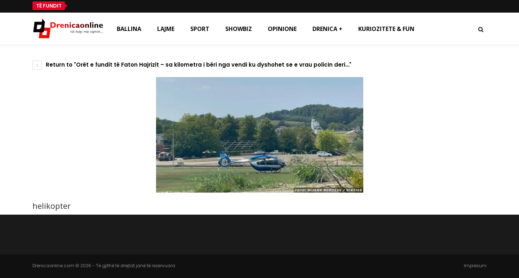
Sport (199, 29)
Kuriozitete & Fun (386, 29)
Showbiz (238, 29)
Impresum (475, 266)
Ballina (129, 29)
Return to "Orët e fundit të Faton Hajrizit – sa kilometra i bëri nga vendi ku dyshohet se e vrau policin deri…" (191, 64)
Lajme (165, 29)
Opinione (282, 29)
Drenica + (327, 29)
